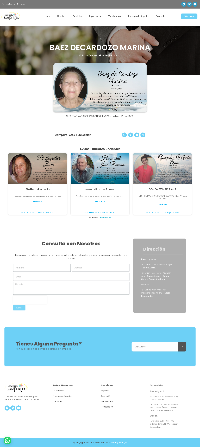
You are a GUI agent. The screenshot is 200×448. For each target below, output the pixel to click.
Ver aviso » (37, 202)
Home (47, 16)
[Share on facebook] (124, 135)
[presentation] (25, 302)
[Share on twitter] (130, 135)
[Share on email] (136, 135)
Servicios (77, 16)
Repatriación (95, 16)
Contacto (160, 16)
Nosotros (61, 16)
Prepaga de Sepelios (138, 16)
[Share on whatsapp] (142, 135)
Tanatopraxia (115, 16)
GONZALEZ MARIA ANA (162, 189)
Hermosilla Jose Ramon (100, 189)
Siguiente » (106, 218)
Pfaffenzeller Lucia (38, 189)
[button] (189, 16)
